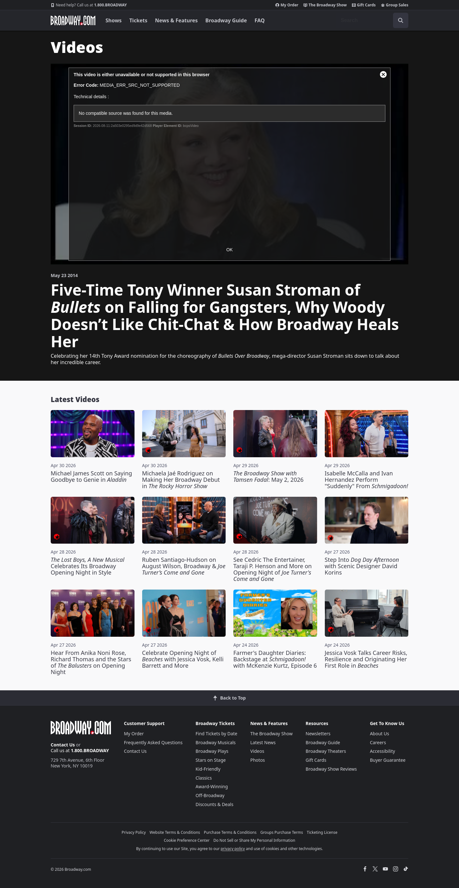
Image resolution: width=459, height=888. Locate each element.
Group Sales (394, 5)
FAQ (260, 20)
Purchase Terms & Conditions (230, 832)
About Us (379, 733)
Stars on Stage (211, 760)
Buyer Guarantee (387, 760)
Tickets (138, 20)
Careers (378, 742)
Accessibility (382, 751)
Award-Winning (212, 786)
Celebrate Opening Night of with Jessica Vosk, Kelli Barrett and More (183, 659)
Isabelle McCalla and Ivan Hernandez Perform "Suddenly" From (366, 479)
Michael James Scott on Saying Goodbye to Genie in (91, 476)
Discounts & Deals (215, 804)
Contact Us (63, 745)
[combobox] (372, 20)
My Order (286, 5)
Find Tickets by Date (216, 733)
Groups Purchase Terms (281, 832)
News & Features (176, 20)
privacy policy (233, 848)
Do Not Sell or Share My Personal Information (254, 840)
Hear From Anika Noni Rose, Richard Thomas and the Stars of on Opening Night (91, 662)
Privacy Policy (134, 832)
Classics (204, 778)
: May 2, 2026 (268, 476)
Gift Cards (364, 5)
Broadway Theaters (326, 751)
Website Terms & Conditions (174, 832)
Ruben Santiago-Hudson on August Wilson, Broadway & (184, 566)
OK (229, 249)
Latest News (263, 742)
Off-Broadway (210, 795)
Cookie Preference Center (187, 840)
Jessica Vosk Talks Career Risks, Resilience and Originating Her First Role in (366, 659)
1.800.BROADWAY (89, 5)
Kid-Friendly (208, 769)
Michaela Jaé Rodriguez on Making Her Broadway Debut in (181, 479)
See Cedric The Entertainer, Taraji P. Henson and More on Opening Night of (272, 569)
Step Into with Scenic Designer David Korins (362, 566)
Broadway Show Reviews (331, 769)
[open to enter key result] (400, 20)
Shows (114, 20)
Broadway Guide (226, 20)
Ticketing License (322, 832)
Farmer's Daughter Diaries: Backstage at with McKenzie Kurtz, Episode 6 (275, 659)
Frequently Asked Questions (153, 742)
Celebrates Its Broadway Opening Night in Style (87, 566)
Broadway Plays (212, 751)
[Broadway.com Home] (73, 20)
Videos (257, 751)
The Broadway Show (325, 5)
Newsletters (318, 733)
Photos (257, 760)
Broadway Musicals (216, 742)
